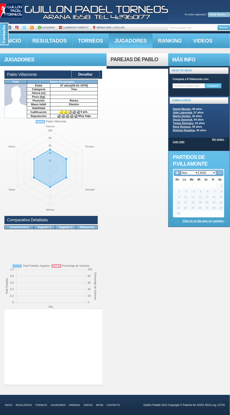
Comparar (213, 85)
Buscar (224, 27)
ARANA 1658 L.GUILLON (108, 27)
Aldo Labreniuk (182, 112)
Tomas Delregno (183, 123)
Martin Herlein (182, 116)
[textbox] (193, 27)
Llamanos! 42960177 (73, 27)
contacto (113, 405)
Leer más (179, 141)
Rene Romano (182, 126)
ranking (170, 41)
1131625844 (46, 27)
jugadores (131, 41)
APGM (99, 405)
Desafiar (85, 74)
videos (202, 41)
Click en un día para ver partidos (203, 221)
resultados (49, 41)
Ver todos (218, 139)
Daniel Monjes (182, 109)
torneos (90, 41)
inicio (8, 405)
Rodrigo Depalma (184, 130)
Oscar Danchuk (182, 119)
